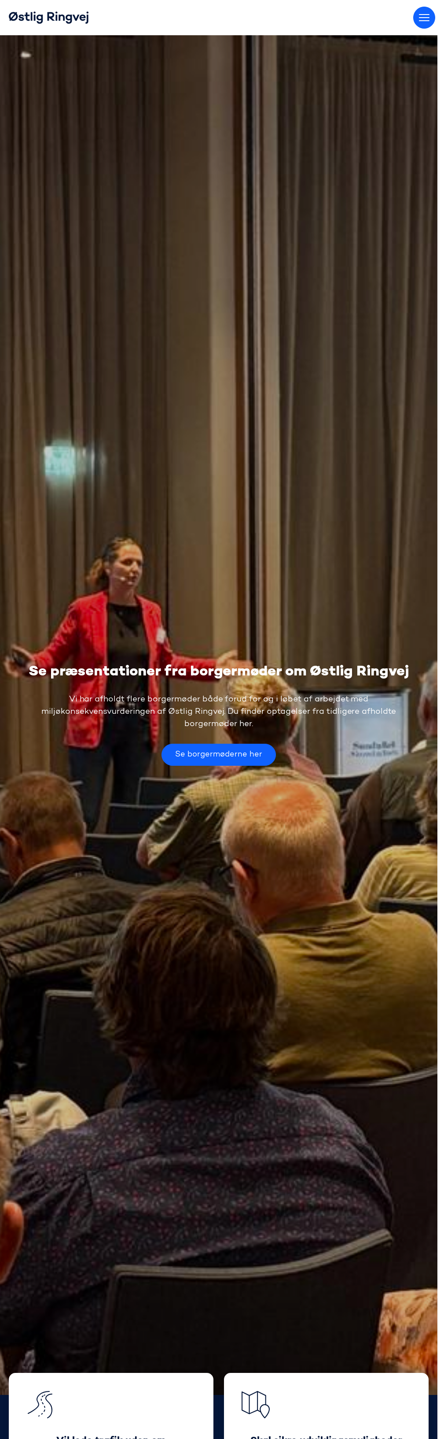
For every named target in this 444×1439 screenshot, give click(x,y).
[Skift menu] (424, 18)
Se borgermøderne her (218, 755)
